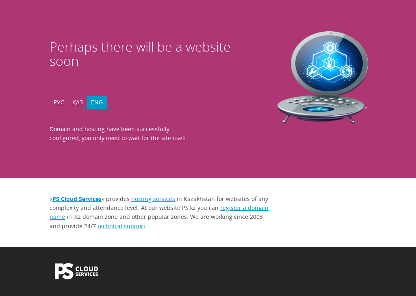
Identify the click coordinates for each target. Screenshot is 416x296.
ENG (97, 102)
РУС (59, 102)
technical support (121, 226)
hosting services (153, 199)
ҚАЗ (77, 102)
